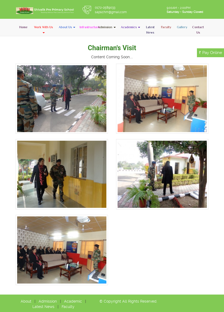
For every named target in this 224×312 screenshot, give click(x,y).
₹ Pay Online (210, 52)
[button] (43, 29)
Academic (73, 301)
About (26, 301)
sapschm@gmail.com (111, 12)
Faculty (68, 306)
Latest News (43, 306)
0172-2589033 (105, 7)
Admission (48, 301)
